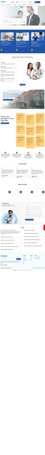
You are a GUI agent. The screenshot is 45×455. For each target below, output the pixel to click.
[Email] (33, 211)
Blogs (21, 0)
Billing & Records (24, 3)
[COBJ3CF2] (33, 206)
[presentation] (19, 177)
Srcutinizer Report (37, 257)
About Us (24, 260)
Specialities (15, 3)
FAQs (30, 257)
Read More (18, 118)
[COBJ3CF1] (33, 214)
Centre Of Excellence (8, 3)
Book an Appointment (40, 1)
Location (24, 1)
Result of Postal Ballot (37, 255)
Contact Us (31, 255)
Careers (31, 258)
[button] (29, 218)
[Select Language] (33, 1)
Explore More (22, 83)
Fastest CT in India (37, 3)
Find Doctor (24, 255)
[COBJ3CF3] (33, 208)
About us (20, 3)
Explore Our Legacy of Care (8, 98)
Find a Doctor (2, 3)
